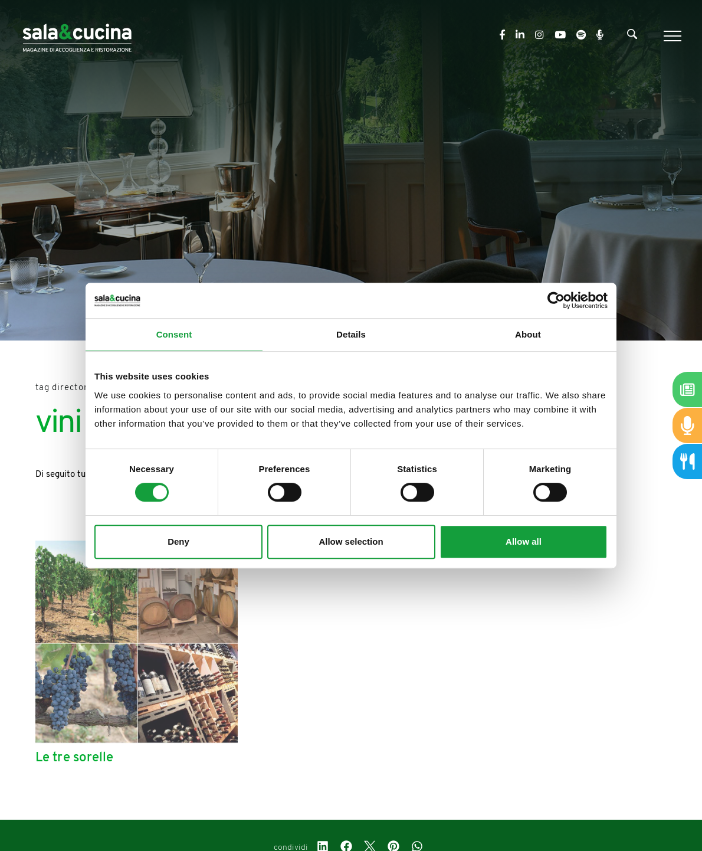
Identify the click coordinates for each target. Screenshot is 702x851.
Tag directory (64, 388)
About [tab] (528, 334)
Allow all (524, 541)
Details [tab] (351, 334)
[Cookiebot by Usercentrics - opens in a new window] (556, 300)
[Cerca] (632, 36)
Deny (178, 541)
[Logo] (77, 36)
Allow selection (351, 541)
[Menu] (671, 36)
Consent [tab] (174, 334)
